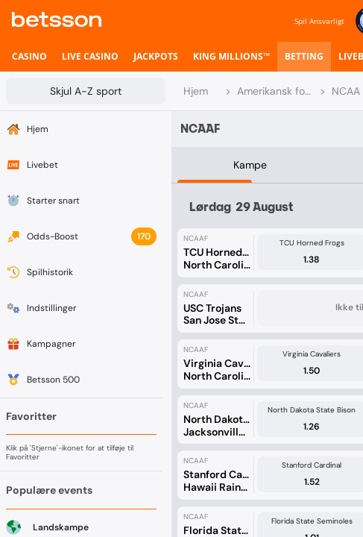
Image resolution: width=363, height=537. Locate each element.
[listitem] (29, 57)
